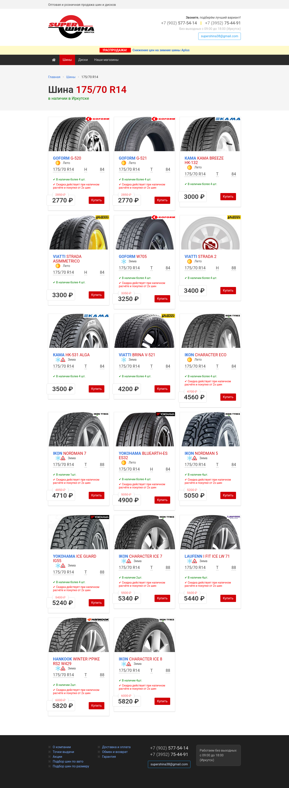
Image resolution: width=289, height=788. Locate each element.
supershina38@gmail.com (219, 36)
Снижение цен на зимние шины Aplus (145, 50)
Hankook (76, 661)
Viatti (67, 259)
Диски (83, 60)
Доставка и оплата (116, 747)
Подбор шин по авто (68, 761)
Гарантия (109, 757)
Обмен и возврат (115, 752)
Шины (67, 60)
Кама (204, 160)
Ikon (205, 354)
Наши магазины (106, 60)
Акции (57, 757)
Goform (67, 158)
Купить (96, 200)
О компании (62, 747)
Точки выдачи (63, 752)
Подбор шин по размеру (71, 766)
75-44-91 (223, 23)
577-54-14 (179, 23)
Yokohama (143, 455)
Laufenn (207, 556)
